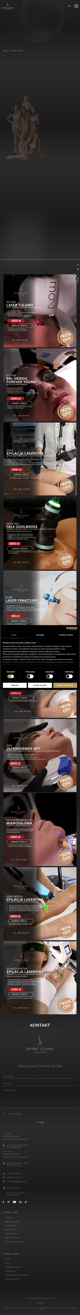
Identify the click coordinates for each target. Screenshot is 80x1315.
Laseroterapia (11, 1233)
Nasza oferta (10, 1229)
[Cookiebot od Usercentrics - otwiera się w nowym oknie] (67, 628)
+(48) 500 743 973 (12, 1173)
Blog (7, 1263)
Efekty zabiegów (12, 1221)
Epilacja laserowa (12, 1237)
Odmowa (14, 685)
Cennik (8, 1217)
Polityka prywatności (13, 1267)
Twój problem (11, 1225)
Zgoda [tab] (14, 635)
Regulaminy (10, 1271)
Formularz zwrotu (12, 1279)
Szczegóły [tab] (40, 635)
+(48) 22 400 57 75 (12, 1177)
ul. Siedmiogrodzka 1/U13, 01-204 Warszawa (17, 1146)
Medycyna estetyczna (14, 1241)
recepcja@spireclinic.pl (14, 1181)
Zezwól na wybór (40, 685)
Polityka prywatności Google (52, 1308)
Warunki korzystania (70, 1308)
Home (5, 51)
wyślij (40, 1122)
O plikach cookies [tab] (66, 635)
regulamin (18, 1114)
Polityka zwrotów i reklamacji (17, 1275)
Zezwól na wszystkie (65, 685)
